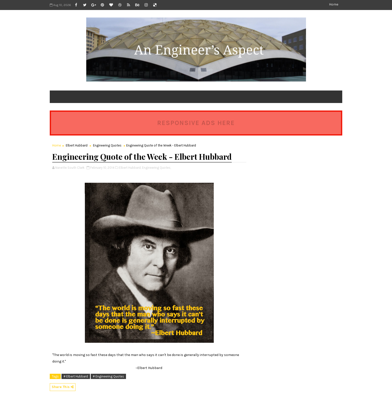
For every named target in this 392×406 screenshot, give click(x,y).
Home (333, 4)
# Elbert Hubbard (76, 376)
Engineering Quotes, (156, 168)
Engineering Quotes (107, 145)
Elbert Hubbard (77, 145)
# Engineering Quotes (108, 376)
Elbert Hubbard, (130, 168)
